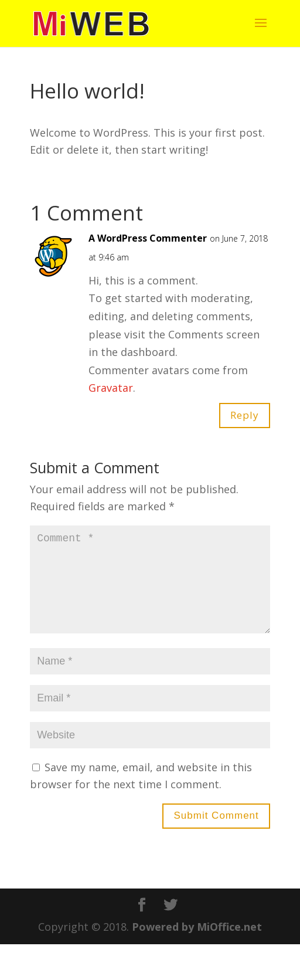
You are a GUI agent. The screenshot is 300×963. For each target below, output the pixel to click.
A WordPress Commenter (147, 238)
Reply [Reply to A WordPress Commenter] (244, 415)
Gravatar (110, 388)
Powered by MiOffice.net (197, 945)
